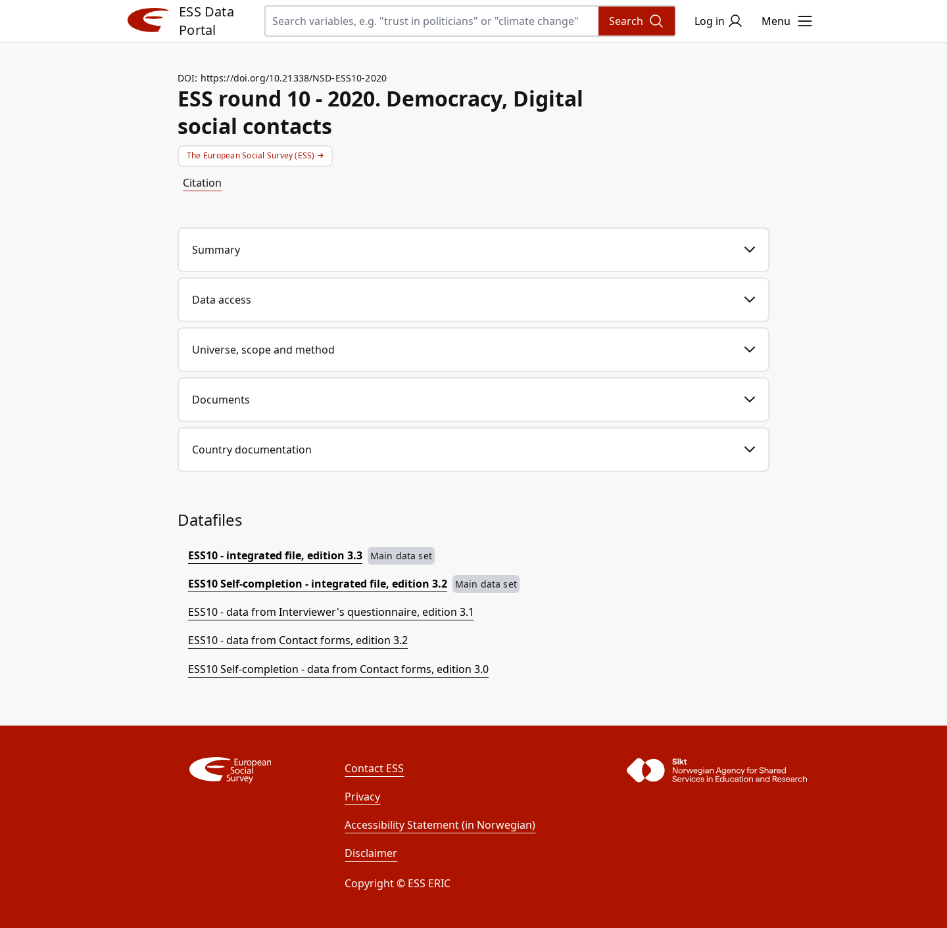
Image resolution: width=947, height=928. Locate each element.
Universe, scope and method (473, 349)
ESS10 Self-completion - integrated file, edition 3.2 (317, 583)
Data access (473, 299)
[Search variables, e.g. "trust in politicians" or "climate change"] (470, 21)
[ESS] (230, 770)
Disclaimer (371, 853)
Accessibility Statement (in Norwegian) (440, 825)
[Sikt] (692, 770)
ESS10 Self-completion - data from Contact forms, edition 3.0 (338, 669)
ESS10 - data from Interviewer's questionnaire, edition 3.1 (331, 612)
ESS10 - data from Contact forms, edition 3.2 (298, 640)
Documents (473, 399)
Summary (473, 250)
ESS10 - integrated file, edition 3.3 (275, 555)
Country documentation (473, 449)
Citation (202, 182)
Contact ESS (374, 768)
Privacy (362, 796)
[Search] (636, 21)
